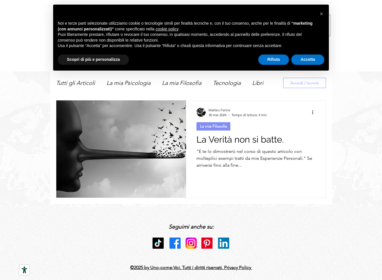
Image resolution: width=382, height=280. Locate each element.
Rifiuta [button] (273, 59)
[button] (321, 13)
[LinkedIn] (223, 243)
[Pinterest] (207, 243)
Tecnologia (227, 82)
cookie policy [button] (167, 29)
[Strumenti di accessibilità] (24, 270)
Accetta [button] (307, 59)
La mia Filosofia (181, 82)
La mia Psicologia (129, 82)
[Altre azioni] (314, 112)
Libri (257, 82)
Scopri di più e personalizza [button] (93, 59)
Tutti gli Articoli (75, 82)
